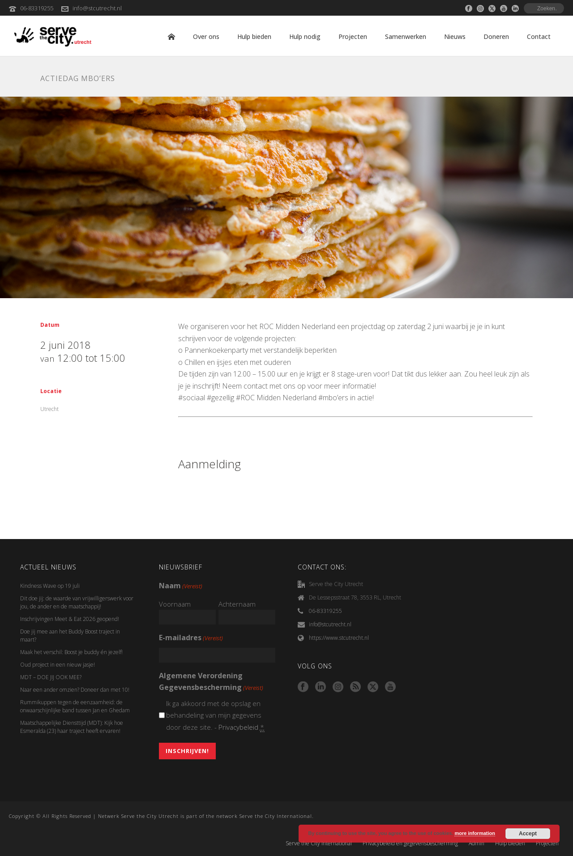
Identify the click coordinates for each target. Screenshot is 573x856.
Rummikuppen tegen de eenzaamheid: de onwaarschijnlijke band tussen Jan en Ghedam (75, 706)
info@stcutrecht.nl (97, 8)
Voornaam (175, 603)
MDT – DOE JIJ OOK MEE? (50, 677)
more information (474, 833)
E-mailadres (191, 638)
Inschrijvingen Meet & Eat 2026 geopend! (69, 619)
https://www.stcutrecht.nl (339, 638)
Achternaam (237, 603)
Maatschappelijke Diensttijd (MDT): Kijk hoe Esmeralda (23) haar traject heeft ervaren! (71, 727)
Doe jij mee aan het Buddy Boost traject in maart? (70, 635)
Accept (528, 833)
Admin (476, 843)
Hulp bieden (254, 36)
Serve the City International (319, 843)
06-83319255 (36, 8)
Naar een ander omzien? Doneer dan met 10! (74, 689)
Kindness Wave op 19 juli (50, 586)
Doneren (496, 36)
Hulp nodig (305, 36)
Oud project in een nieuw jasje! (57, 664)
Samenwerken (405, 36)
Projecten (352, 36)
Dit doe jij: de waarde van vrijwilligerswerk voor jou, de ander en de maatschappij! (76, 602)
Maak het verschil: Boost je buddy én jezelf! (72, 652)
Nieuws (455, 36)
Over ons (206, 36)
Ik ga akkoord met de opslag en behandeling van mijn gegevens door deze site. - (215, 715)
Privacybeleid (238, 727)
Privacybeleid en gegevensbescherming (410, 843)
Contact (539, 36)
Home (171, 36)
